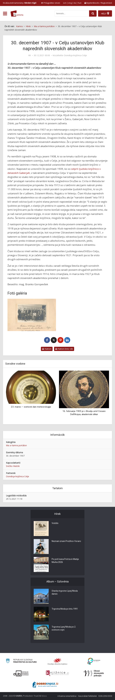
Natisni (46, 348)
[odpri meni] (5, 13)
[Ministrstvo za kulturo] (21, 661)
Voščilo (55, 523)
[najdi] (93, 13)
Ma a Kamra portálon (16, 445)
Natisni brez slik (64, 348)
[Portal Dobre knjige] (45, 685)
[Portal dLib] (21, 673)
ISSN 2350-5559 (105, 696)
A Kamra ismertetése (67, 696)
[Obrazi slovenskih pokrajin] (93, 673)
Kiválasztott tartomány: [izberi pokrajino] (19, 2)
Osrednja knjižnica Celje (75, 55)
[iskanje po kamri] (72, 13)
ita (75, 2)
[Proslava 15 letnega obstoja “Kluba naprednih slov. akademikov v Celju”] (31, 315)
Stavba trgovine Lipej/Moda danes (65, 592)
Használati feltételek (87, 696)
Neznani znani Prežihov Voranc (66, 541)
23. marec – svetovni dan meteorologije (31, 406)
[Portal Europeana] (94, 661)
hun (79, 2)
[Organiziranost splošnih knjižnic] (57, 661)
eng (70, 2)
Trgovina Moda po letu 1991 (65, 609)
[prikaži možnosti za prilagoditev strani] (50, 2)
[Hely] (105, 13)
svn (64, 2)
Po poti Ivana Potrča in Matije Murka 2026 (65, 560)
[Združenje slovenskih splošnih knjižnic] (57, 673)
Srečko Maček (13, 466)
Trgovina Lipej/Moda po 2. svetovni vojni (64, 628)
